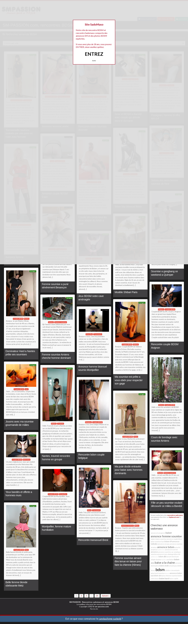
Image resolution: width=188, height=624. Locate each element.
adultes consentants (172, 570)
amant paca (173, 566)
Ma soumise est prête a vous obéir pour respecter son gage (129, 380)
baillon (164, 559)
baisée (167, 573)
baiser (169, 532)
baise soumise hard (158, 542)
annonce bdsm (165, 547)
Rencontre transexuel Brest (93, 540)
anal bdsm (170, 560)
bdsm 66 (177, 554)
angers (153, 539)
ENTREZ (94, 54)
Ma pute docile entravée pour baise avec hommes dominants (128, 470)
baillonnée (161, 550)
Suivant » (105, 596)
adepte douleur (156, 560)
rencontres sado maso (175, 515)
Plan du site (94, 609)
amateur (154, 547)
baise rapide (173, 579)
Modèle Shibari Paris (126, 292)
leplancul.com (174, 517)
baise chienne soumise (169, 576)
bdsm (160, 569)
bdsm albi (162, 556)
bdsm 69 (168, 541)
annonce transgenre (158, 533)
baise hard (164, 578)
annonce (154, 552)
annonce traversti (171, 550)
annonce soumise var (166, 552)
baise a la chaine (165, 562)
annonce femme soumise (166, 536)
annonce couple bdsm (174, 539)
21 (97, 596)
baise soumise (161, 539)
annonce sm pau (163, 544)
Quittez (94, 60)
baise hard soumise (158, 573)
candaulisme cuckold (110, 618)
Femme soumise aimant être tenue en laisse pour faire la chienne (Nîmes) (128, 561)
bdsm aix (157, 575)
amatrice (154, 550)
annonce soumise (176, 544)
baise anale (164, 566)
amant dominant (173, 557)
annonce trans (162, 554)
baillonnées (154, 557)
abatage (171, 554)
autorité (177, 547)
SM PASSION (75, 602)
